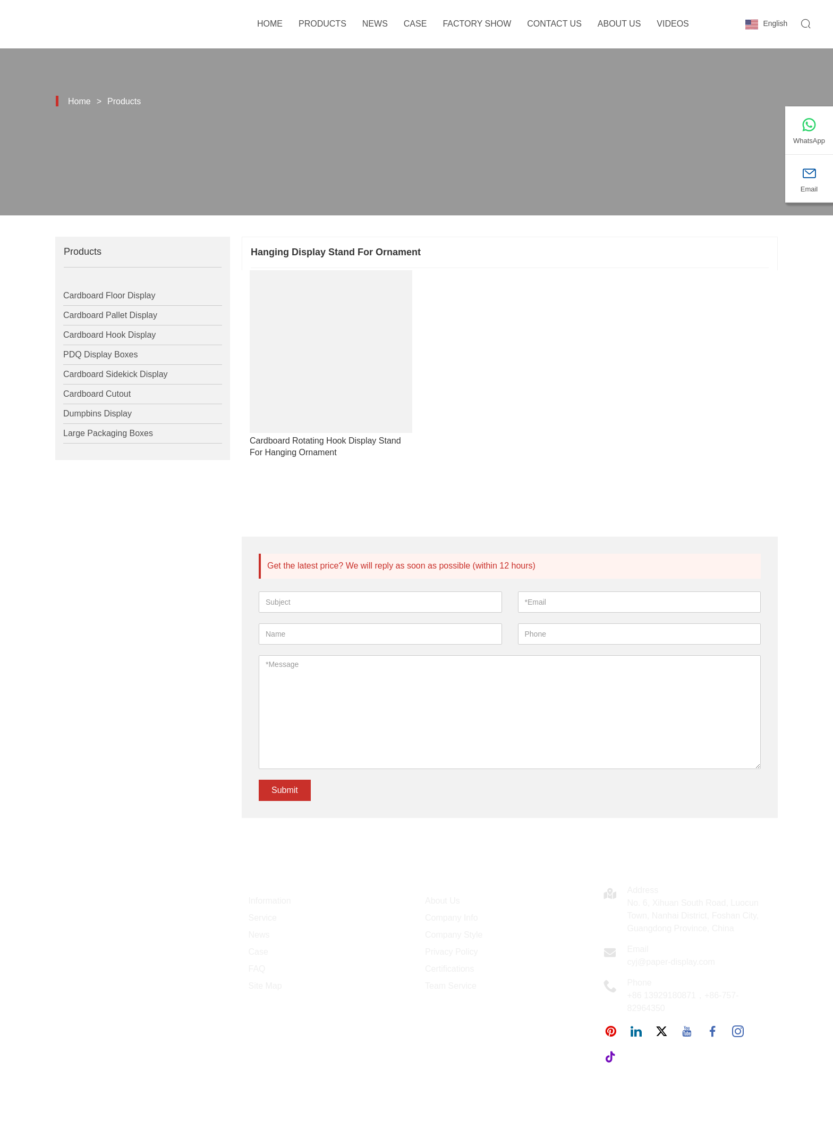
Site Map (265, 985)
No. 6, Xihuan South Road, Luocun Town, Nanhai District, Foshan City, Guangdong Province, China (693, 915)
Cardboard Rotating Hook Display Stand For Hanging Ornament (325, 446)
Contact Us (554, 23)
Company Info (451, 917)
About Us (619, 23)
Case (415, 23)
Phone (639, 982)
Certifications (449, 968)
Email (638, 949)
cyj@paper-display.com (671, 961)
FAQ (257, 968)
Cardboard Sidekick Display (115, 374)
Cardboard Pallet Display (110, 315)
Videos (672, 23)
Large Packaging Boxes (108, 433)
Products (322, 23)
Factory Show (477, 23)
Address (643, 890)
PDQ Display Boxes (100, 354)
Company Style (454, 934)
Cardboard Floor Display (109, 295)
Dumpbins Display (97, 413)
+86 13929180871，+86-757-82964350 (683, 1002)
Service (263, 917)
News (375, 23)
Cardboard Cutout (97, 393)
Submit (284, 790)
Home (270, 23)
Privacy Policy (451, 951)
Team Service (451, 985)
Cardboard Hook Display (109, 334)
